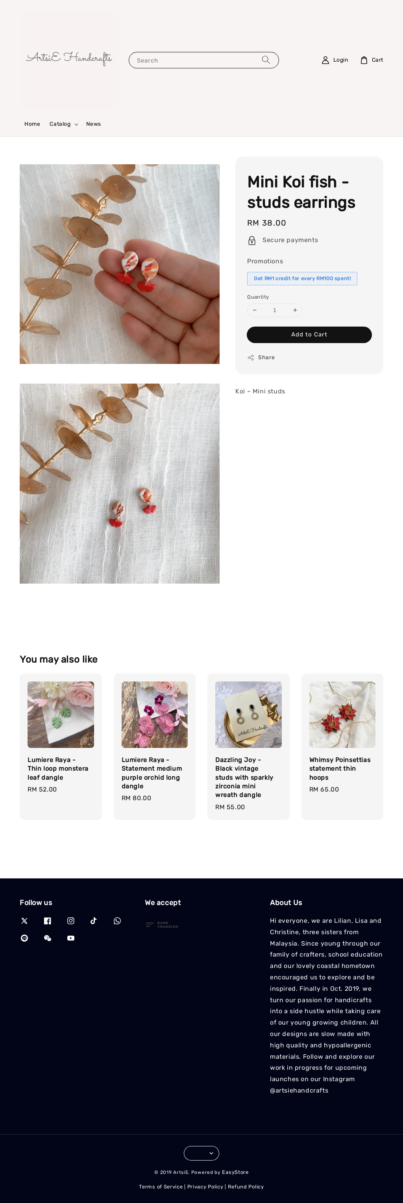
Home (32, 124)
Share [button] (261, 357)
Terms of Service (161, 1187)
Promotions (265, 261)
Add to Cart (309, 334)
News (93, 124)
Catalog (60, 124)
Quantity (258, 297)
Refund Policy (246, 1187)
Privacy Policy (205, 1187)
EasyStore (235, 1172)
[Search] (266, 60)
